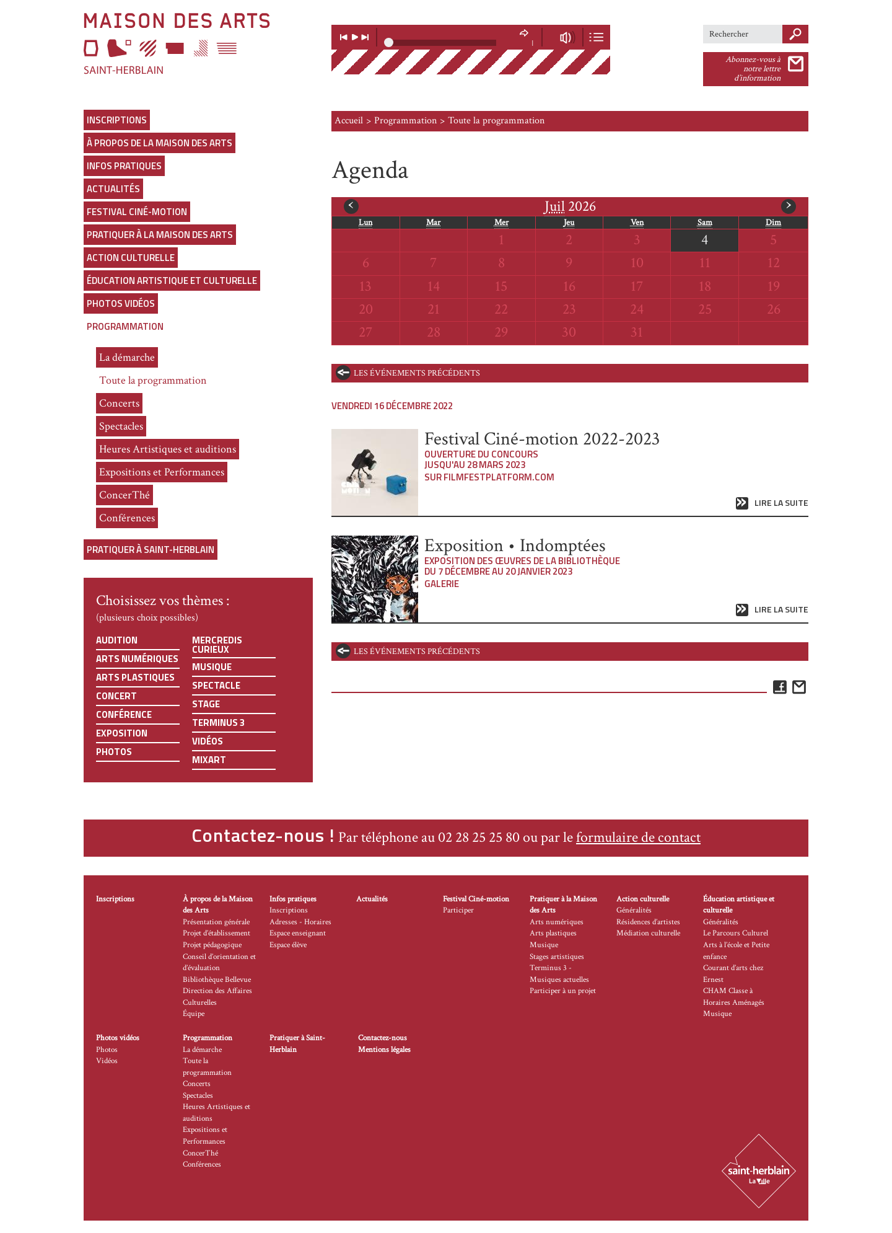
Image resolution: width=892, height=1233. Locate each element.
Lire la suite (781, 503)
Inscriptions (117, 120)
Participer (458, 910)
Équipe (193, 1014)
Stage (206, 704)
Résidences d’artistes (648, 922)
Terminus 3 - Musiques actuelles (559, 974)
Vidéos (207, 741)
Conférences (127, 518)
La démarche (127, 357)
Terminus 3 (218, 722)
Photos (114, 751)
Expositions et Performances (161, 472)
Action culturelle (131, 257)
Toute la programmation (153, 380)
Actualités (113, 189)
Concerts (119, 403)
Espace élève (288, 945)
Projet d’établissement (216, 933)
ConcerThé (124, 495)
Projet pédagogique (212, 945)
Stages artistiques (557, 957)
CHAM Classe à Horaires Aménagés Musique (733, 1002)
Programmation (125, 326)
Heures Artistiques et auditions (167, 449)
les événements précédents (417, 373)
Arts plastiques (135, 677)
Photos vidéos (121, 303)
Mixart (209, 759)
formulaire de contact (638, 837)
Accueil (348, 120)
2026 (570, 206)
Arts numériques (137, 658)
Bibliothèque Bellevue (217, 979)
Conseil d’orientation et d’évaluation (219, 963)
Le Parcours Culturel (735, 933)
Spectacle (216, 685)
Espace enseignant (297, 933)
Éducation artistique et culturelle (172, 280)
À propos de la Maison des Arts (159, 143)
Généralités (634, 910)
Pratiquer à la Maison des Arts (160, 235)
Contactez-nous (382, 1038)
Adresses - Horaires (300, 922)
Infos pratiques (124, 166)
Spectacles (121, 426)
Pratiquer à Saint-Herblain (150, 549)
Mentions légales (384, 1050)
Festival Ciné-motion (137, 212)
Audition (117, 640)
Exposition (121, 733)
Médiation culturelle (648, 933)
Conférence (124, 714)
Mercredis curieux (217, 644)
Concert (116, 695)
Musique (212, 666)
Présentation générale (216, 922)
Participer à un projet (563, 991)
